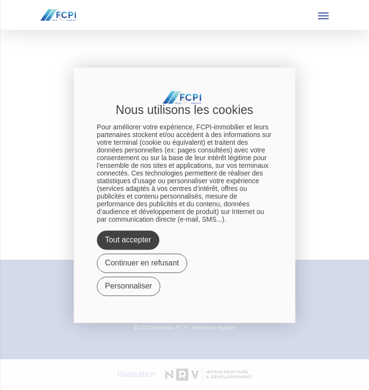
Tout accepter (128, 240)
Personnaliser (128, 286)
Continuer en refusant (142, 263)
